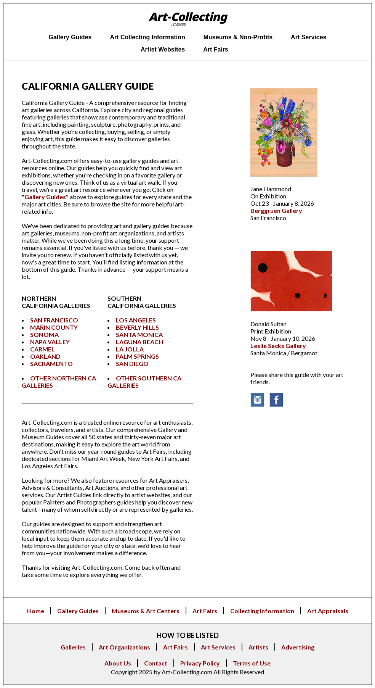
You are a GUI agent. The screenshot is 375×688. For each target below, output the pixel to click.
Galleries (73, 647)
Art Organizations (124, 647)
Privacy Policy (200, 663)
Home (35, 610)
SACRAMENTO (51, 363)
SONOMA (44, 334)
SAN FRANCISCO (54, 320)
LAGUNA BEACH (139, 341)
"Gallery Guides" (45, 196)
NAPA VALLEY (50, 341)
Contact (155, 663)
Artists (258, 647)
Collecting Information (262, 610)
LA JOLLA (130, 349)
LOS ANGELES (136, 320)
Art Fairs (204, 610)
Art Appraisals (327, 610)
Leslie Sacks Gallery (278, 345)
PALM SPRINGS (137, 356)
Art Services (218, 647)
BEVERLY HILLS (137, 327)
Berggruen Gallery (276, 210)
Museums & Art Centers (145, 610)
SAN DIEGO (132, 363)
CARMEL (42, 349)
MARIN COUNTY (54, 327)
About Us (117, 663)
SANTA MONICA (139, 334)
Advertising (297, 647)
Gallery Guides (78, 610)
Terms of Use (252, 663)
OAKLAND (45, 356)
